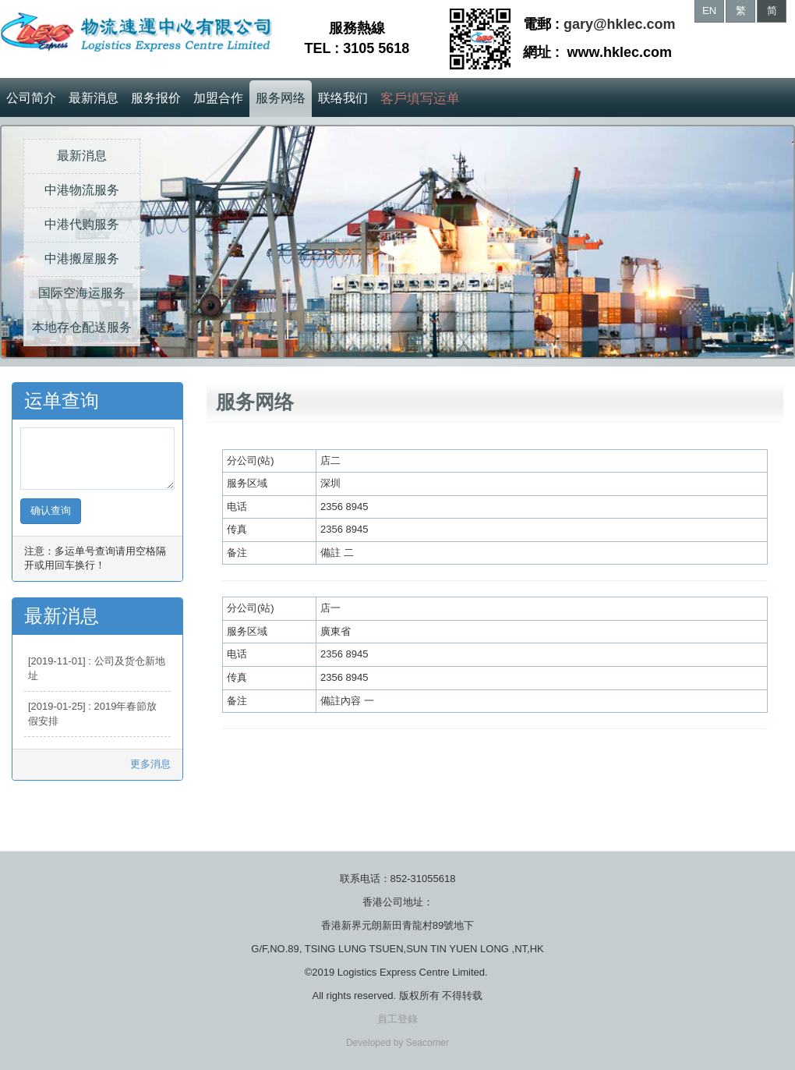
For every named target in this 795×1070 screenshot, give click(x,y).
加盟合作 (218, 98)
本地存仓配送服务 (82, 327)
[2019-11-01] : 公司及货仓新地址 (96, 668)
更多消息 (150, 764)
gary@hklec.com (620, 24)
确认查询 (50, 510)
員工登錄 (397, 1019)
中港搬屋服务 (81, 258)
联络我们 (343, 98)
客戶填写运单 (420, 98)
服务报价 (156, 98)
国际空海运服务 (81, 292)
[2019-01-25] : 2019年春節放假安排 (92, 713)
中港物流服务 (81, 190)
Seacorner (427, 1042)
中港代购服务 (81, 224)
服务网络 (281, 98)
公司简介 (31, 98)
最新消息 (93, 98)
